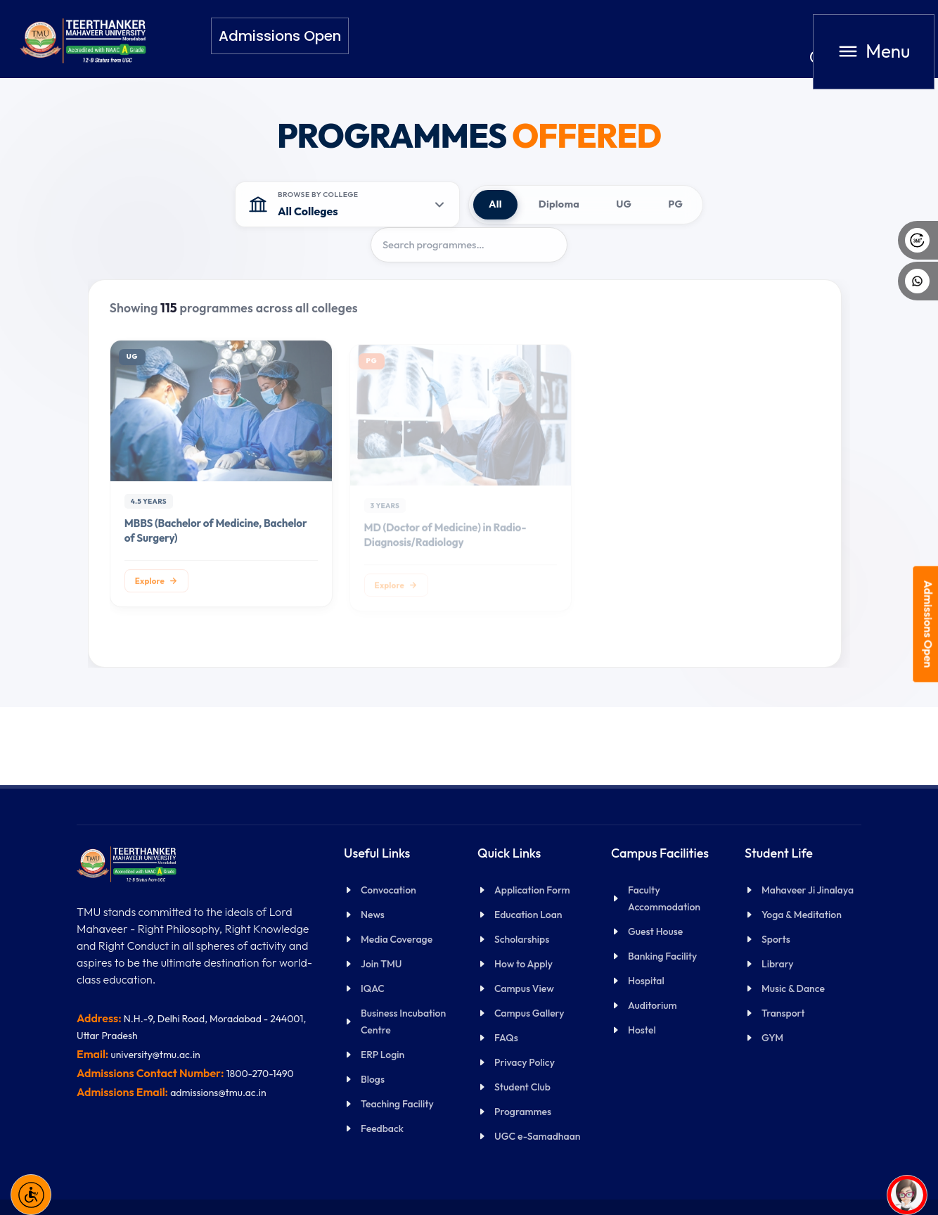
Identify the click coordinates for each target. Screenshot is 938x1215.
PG (675, 204)
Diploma (559, 204)
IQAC (373, 988)
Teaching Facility (397, 1104)
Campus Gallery (529, 1013)
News (373, 914)
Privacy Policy (524, 1062)
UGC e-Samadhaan (537, 1136)
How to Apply (523, 964)
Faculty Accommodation (664, 898)
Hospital (646, 980)
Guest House (655, 931)
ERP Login (382, 1054)
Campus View (524, 988)
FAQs (506, 1037)
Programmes (522, 1111)
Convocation (388, 890)
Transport (783, 1013)
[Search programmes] (469, 245)
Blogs (373, 1079)
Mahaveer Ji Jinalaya (808, 890)
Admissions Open (929, 624)
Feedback (382, 1128)
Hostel (642, 1030)
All (495, 204)
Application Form (532, 890)
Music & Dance (793, 988)
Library (778, 964)
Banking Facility (662, 956)
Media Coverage (396, 939)
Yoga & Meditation (802, 914)
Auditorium (652, 1005)
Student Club (522, 1087)
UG (623, 204)
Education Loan (528, 914)
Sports (776, 939)
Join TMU (381, 964)
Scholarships (521, 939)
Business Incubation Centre (403, 1021)
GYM (772, 1037)
